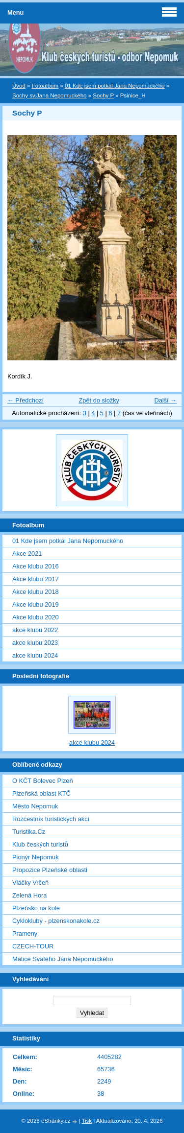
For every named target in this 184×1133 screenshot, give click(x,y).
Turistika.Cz (28, 831)
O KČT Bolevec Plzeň (42, 780)
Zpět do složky (99, 400)
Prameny (24, 933)
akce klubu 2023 (35, 642)
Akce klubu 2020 (35, 617)
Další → (165, 400)
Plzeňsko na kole (36, 908)
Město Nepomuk (35, 806)
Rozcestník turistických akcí (50, 819)
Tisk (86, 1121)
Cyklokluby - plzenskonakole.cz (56, 920)
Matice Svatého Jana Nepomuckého (62, 959)
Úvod (19, 86)
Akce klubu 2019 (35, 604)
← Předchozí (25, 400)
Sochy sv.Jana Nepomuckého (49, 95)
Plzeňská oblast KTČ (41, 793)
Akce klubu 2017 (35, 579)
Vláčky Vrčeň (30, 882)
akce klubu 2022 (35, 630)
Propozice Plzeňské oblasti (49, 869)
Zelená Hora (29, 895)
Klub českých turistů (40, 844)
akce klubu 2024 (35, 655)
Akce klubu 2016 (35, 566)
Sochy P (103, 95)
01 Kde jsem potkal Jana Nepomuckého (115, 86)
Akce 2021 (27, 553)
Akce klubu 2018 (35, 591)
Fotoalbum (45, 86)
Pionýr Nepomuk (35, 857)
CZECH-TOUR (32, 946)
